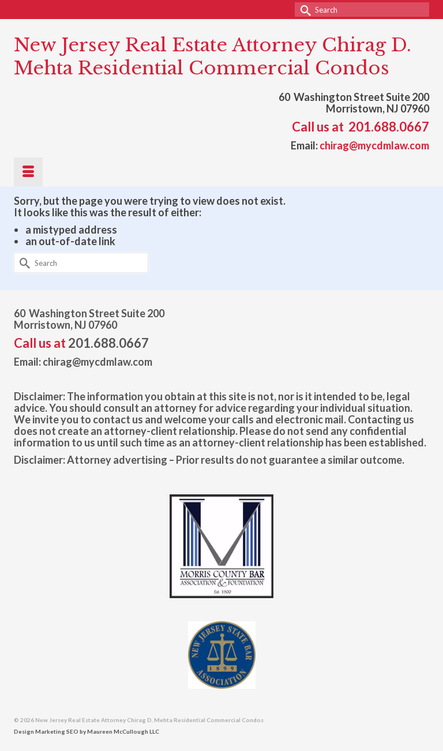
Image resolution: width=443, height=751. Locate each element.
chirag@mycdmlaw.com (374, 145)
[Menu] (28, 171)
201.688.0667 (388, 126)
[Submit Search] (303, 9)
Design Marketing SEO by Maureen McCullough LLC (86, 731)
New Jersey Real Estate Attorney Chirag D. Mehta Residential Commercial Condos (212, 56)
